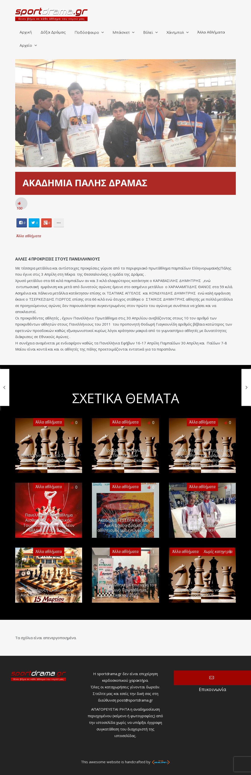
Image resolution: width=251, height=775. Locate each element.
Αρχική (26, 32)
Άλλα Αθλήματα (211, 32)
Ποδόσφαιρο (87, 33)
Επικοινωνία (212, 677)
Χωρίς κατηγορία (218, 551)
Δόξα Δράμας (53, 32)
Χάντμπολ (175, 33)
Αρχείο (26, 45)
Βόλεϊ (148, 33)
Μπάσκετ (121, 33)
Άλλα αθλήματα (28, 235)
